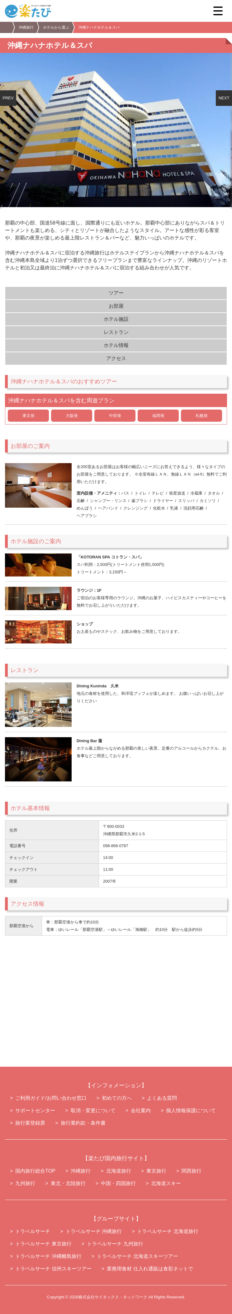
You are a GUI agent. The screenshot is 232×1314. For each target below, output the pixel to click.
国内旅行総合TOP (35, 1171)
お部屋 (116, 306)
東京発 (28, 415)
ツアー (116, 293)
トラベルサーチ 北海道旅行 (167, 1231)
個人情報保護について (191, 1110)
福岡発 (158, 415)
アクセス (116, 358)
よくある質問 (162, 1098)
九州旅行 (25, 1183)
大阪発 (72, 415)
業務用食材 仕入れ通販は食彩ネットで (150, 1268)
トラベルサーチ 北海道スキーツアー (137, 1256)
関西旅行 (191, 1171)
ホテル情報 (116, 345)
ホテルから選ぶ (56, 27)
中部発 (115, 415)
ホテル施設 (116, 319)
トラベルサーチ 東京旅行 (43, 1243)
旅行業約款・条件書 (83, 1123)
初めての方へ (117, 1098)
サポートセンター (35, 1110)
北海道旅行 (118, 1171)
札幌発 (202, 415)
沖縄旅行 (26, 27)
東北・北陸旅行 (68, 1183)
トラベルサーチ (32, 1231)
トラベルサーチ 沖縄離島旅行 (48, 1256)
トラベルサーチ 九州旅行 (115, 1243)
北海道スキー (166, 1183)
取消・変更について (93, 1110)
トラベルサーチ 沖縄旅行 (94, 1231)
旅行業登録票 (30, 1123)
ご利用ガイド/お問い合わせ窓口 (50, 1098)
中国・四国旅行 (118, 1183)
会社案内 (141, 1110)
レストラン (116, 332)
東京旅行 (156, 1171)
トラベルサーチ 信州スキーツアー (53, 1268)
